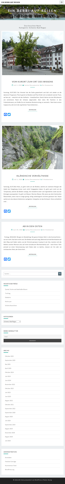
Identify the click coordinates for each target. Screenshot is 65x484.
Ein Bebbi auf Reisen (10, 2)
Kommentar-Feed (10, 465)
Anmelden (8, 457)
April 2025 (8, 368)
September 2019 (10, 425)
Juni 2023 (8, 396)
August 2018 (9, 437)
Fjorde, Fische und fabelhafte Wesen (16, 289)
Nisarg (50, 480)
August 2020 (9, 416)
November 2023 (10, 384)
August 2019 (9, 429)
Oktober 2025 (9, 356)
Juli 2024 (8, 376)
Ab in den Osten (32, 226)
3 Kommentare (47, 179)
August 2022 (9, 400)
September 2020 (10, 412)
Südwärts (8, 297)
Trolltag (7, 293)
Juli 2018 (8, 441)
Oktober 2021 (9, 404)
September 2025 (10, 360)
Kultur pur (8, 301)
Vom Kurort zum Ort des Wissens (32, 81)
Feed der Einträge (10, 461)
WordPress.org (9, 469)
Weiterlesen (33, 110)
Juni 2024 (8, 380)
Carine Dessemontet (32, 85)
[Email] (32, 337)
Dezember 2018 (10, 433)
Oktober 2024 (9, 372)
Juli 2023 (8, 392)
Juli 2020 (8, 420)
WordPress (38, 480)
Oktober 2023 (9, 388)
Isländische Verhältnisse (32, 176)
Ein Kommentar (47, 85)
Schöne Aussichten (11, 305)
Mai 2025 (7, 364)
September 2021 (10, 408)
